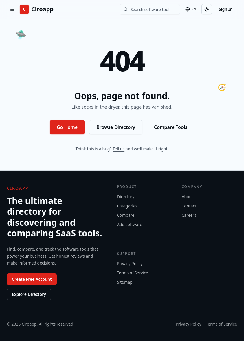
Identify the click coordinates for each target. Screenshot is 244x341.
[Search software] (150, 9)
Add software (129, 224)
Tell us (118, 149)
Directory (125, 196)
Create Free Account (32, 279)
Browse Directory (115, 127)
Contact (189, 206)
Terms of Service (132, 273)
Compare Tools (170, 127)
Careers (189, 215)
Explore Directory (29, 294)
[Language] (190, 9)
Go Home (67, 127)
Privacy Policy (129, 263)
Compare (125, 215)
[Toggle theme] (206, 9)
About (187, 196)
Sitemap (125, 282)
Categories (127, 206)
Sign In (225, 9)
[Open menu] (12, 9)
